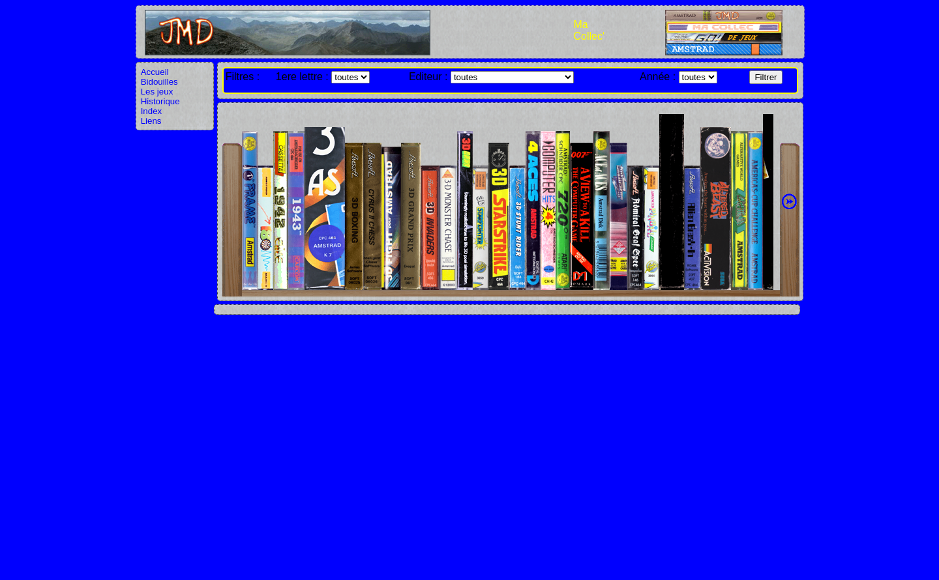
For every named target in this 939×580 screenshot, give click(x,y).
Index (151, 111)
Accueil (155, 72)
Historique (160, 101)
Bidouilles (159, 82)
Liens (151, 121)
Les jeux (157, 91)
